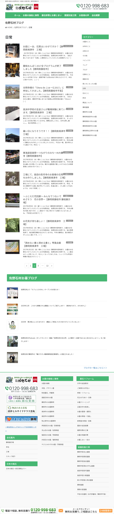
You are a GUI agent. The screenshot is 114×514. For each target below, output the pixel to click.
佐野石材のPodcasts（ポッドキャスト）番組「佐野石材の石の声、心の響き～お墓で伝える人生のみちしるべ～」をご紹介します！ (63, 339)
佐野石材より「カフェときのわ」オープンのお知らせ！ (40, 289)
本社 (7, 447)
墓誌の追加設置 (82, 425)
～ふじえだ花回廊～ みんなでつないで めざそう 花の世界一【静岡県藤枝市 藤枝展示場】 (46, 199)
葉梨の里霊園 (82, 489)
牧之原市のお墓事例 (49, 421)
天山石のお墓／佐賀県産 (50, 430)
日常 (84, 88)
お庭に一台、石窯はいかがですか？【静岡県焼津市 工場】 (43, 48)
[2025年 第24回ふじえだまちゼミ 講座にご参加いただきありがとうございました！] (12, 325)
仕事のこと (86, 74)
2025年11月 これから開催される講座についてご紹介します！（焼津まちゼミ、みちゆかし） (54, 306)
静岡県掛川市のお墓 (90, 121)
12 (47, 266)
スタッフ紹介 (10, 456)
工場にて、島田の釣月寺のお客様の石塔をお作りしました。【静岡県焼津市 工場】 (44, 176)
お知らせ (86, 51)
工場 (7, 451)
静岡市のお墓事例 (48, 407)
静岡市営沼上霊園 (83, 452)
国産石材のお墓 (47, 397)
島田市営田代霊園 (83, 470)
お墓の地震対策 (82, 435)
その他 (85, 55)
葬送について (87, 102)
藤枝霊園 (86, 107)
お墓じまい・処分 (83, 440)
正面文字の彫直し (83, 407)
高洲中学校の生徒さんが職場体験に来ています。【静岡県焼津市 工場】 (44, 111)
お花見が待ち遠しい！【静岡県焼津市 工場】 (44, 222)
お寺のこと (86, 46)
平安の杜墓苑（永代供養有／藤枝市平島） (92, 494)
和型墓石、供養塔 (48, 393)
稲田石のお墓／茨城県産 (50, 435)
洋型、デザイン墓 (48, 388)
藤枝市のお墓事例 (48, 402)
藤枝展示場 (10, 442)
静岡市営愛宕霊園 (83, 456)
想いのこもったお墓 (90, 84)
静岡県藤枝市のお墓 (90, 135)
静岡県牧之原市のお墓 (90, 130)
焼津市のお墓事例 (48, 411)
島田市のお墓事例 (48, 416)
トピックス (86, 60)
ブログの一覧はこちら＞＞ (95, 367)
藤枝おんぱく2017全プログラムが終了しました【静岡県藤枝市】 (42, 67)
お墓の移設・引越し (84, 416)
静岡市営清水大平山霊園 (85, 466)
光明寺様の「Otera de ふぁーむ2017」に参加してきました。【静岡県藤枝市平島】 (43, 89)
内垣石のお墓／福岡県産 (50, 440)
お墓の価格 (45, 383)
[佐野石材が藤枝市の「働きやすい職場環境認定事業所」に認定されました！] (12, 357)
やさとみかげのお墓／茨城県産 (52, 444)
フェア (85, 65)
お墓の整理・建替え (84, 411)
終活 (84, 98)
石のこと (86, 93)
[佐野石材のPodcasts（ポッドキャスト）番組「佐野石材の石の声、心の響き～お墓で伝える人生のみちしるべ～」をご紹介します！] (12, 341)
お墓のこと (86, 41)
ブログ (85, 70)
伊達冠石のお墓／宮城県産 (51, 425)
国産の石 (86, 79)
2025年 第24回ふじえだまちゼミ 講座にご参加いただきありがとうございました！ (51, 322)
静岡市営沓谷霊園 (83, 461)
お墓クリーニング (83, 402)
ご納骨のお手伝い (83, 388)
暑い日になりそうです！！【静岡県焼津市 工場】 (45, 132)
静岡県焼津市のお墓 (90, 126)
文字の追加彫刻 (82, 383)
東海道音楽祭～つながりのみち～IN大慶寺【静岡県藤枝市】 (43, 154)
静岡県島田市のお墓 (90, 116)
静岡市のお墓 (87, 112)
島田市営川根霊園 (83, 475)
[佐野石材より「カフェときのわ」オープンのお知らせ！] (12, 293)
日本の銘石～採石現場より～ (16, 468)
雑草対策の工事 (82, 430)
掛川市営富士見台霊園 (85, 480)
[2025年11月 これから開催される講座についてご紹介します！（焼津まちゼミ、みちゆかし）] (12, 309)
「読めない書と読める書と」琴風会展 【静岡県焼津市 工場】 (43, 244)
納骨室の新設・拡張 (84, 421)
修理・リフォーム (83, 393)
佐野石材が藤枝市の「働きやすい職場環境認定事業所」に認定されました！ (47, 354)
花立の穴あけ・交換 (84, 397)
